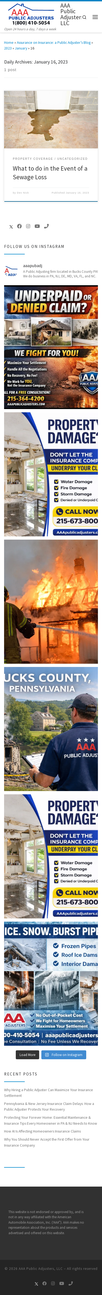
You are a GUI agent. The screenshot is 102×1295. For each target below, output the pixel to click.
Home (9, 42)
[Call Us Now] (46, 226)
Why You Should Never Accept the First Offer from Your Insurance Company (46, 1142)
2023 (8, 48)
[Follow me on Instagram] (28, 226)
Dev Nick (23, 192)
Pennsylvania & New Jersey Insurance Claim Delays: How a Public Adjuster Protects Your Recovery (49, 1106)
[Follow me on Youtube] (37, 226)
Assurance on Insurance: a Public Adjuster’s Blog (54, 42)
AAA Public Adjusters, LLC (41, 1268)
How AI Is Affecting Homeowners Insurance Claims (42, 1131)
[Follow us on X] (8, 227)
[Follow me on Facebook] (19, 226)
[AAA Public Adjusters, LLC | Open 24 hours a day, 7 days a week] (31, 13)
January (21, 48)
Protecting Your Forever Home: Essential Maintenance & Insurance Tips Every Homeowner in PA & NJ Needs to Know (50, 1120)
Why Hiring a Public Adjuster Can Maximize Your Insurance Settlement (48, 1092)
